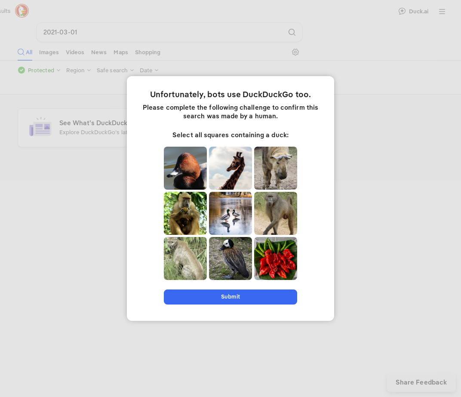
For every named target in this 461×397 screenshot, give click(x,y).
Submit (230, 296)
